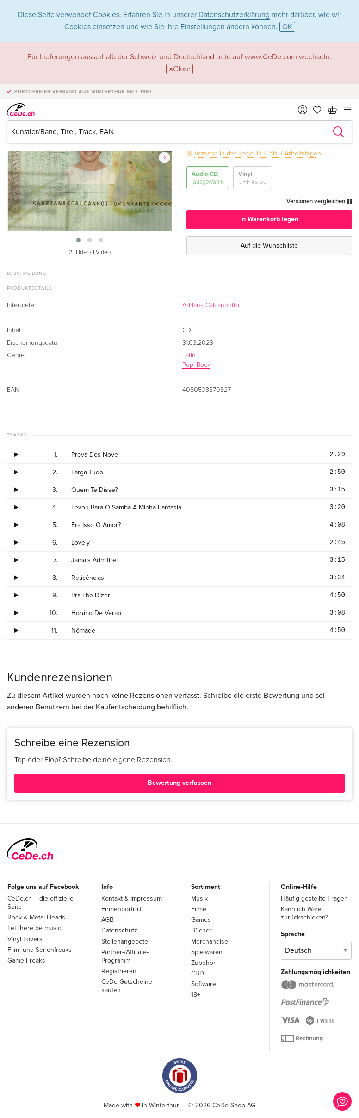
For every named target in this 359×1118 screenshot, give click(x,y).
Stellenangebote (124, 941)
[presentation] (164, 157)
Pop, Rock (196, 365)
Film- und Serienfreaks (39, 950)
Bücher (201, 930)
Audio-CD (208, 178)
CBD (197, 973)
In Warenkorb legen (269, 219)
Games (201, 920)
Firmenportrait (121, 909)
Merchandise (209, 941)
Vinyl (252, 178)
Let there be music (34, 928)
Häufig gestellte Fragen (314, 898)
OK (287, 26)
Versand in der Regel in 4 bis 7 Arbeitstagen (257, 153)
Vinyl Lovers (25, 939)
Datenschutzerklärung (234, 14)
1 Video (102, 252)
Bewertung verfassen (179, 783)
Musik (199, 898)
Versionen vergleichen (319, 201)
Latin (189, 355)
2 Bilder (78, 252)
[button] (78, 240)
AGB (107, 920)
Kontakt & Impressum (131, 898)
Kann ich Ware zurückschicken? (304, 913)
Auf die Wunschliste (269, 245)
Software (203, 984)
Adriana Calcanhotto (210, 305)
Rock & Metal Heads (36, 917)
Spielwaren (207, 952)
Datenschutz (119, 930)
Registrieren (118, 971)
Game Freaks (26, 960)
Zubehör (203, 963)
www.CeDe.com (271, 57)
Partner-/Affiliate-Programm (125, 956)
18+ (195, 995)
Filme (198, 909)
